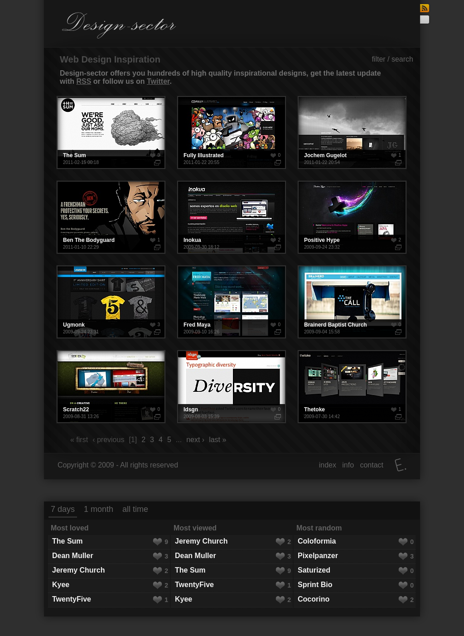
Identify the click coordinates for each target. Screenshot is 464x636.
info (348, 465)
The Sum (111, 132)
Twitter (158, 81)
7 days (63, 509)
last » (217, 439)
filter (378, 59)
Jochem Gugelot (352, 132)
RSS (83, 81)
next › (195, 439)
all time (135, 509)
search (402, 59)
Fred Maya (231, 301)
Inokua (231, 217)
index (327, 465)
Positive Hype (352, 217)
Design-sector (119, 25)
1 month (98, 509)
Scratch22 (111, 386)
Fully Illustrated (231, 132)
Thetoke (352, 386)
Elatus (400, 465)
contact (371, 465)
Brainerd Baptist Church (352, 301)
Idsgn (231, 386)
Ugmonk (111, 301)
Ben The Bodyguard (111, 217)
